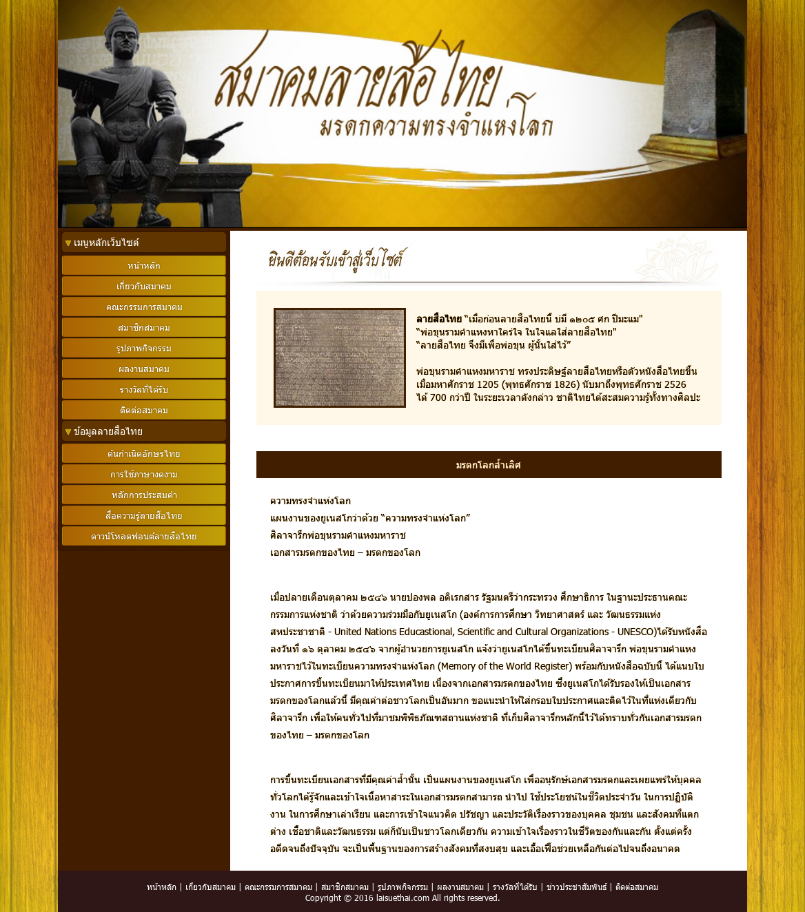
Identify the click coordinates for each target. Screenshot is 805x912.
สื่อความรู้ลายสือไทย (144, 515)
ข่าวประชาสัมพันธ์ (577, 886)
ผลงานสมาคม (460, 886)
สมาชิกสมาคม (345, 886)
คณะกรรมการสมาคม (278, 886)
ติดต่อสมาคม (636, 886)
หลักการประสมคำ (144, 494)
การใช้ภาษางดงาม (144, 473)
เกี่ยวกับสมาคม (210, 886)
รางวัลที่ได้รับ (515, 886)
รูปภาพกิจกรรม (403, 886)
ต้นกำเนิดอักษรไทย (144, 453)
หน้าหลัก (161, 886)
